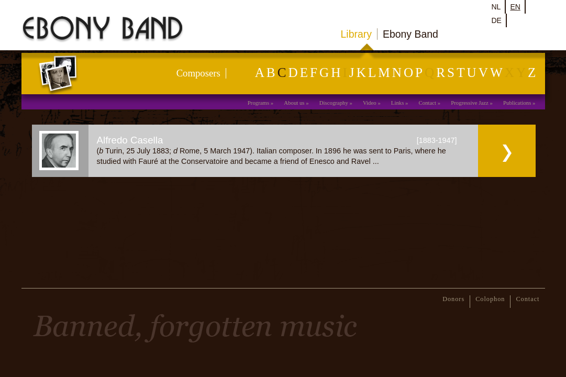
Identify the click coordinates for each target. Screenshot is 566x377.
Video (369, 102)
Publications (517, 102)
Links (397, 102)
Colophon (490, 299)
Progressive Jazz (470, 102)
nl (496, 7)
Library (356, 34)
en (515, 7)
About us (294, 102)
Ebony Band (410, 34)
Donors (453, 299)
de (497, 20)
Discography (333, 102)
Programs (258, 102)
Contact (428, 102)
